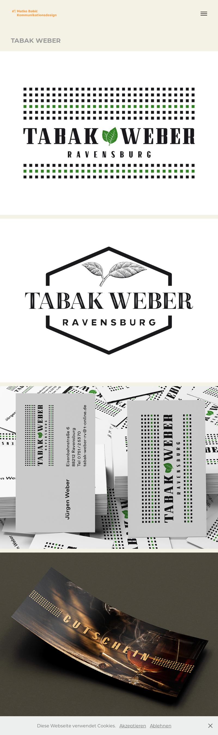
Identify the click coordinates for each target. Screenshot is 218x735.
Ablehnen (160, 725)
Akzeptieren (132, 725)
